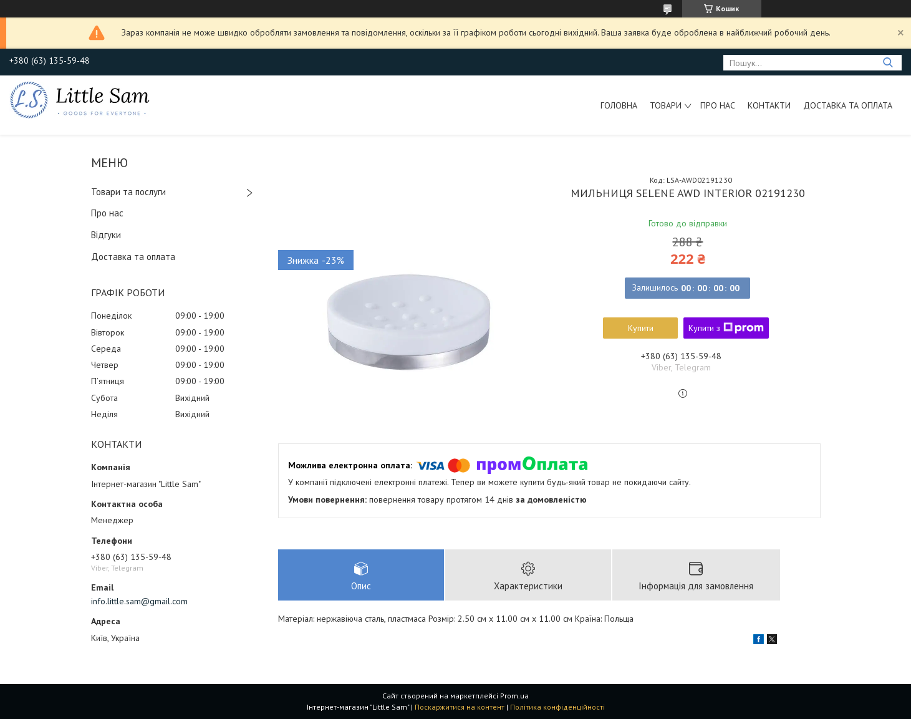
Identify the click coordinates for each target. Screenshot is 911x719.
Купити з (726, 328)
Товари (666, 105)
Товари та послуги (128, 192)
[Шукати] (888, 62)
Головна (618, 105)
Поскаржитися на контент (459, 707)
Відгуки (106, 235)
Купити (640, 328)
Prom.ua (514, 695)
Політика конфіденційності (557, 707)
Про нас (717, 105)
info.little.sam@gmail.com (139, 601)
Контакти (769, 105)
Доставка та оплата (847, 105)
